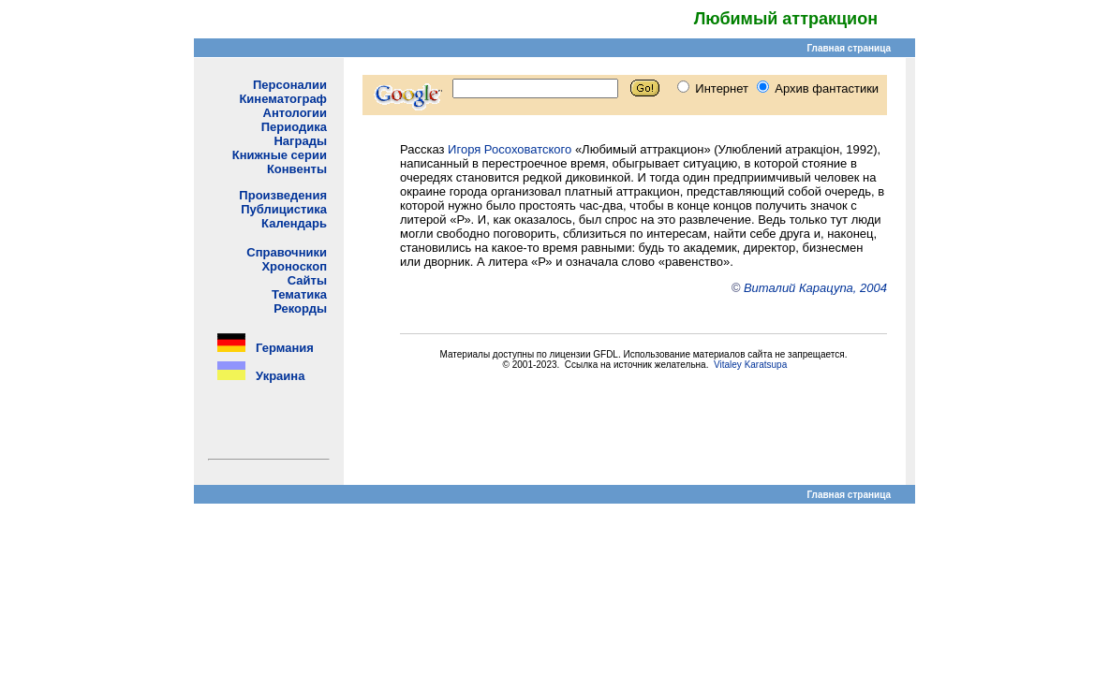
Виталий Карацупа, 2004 (815, 288)
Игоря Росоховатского (509, 149)
